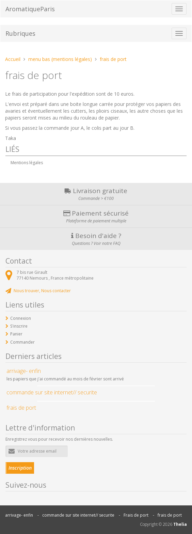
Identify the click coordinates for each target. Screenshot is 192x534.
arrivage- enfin (19, 515)
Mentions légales (27, 163)
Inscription (20, 468)
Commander (22, 342)
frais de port (170, 515)
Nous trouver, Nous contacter (42, 291)
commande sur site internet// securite (78, 515)
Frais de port (136, 515)
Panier (16, 334)
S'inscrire (19, 326)
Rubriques (20, 33)
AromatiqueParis (30, 9)
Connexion (20, 318)
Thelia (180, 524)
